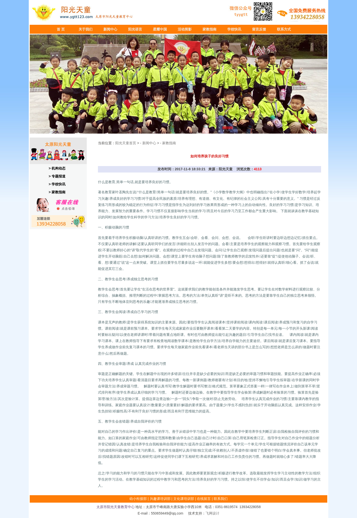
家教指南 (169, 143)
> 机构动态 (57, 168)
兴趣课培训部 (160, 499)
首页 (132, 143)
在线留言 (204, 499)
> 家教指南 (57, 192)
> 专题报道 (57, 176)
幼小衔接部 (138, 499)
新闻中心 (149, 143)
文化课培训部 (183, 499)
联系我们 (221, 499)
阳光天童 (122, 143)
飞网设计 (212, 513)
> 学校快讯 (57, 184)
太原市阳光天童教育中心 (115, 507)
